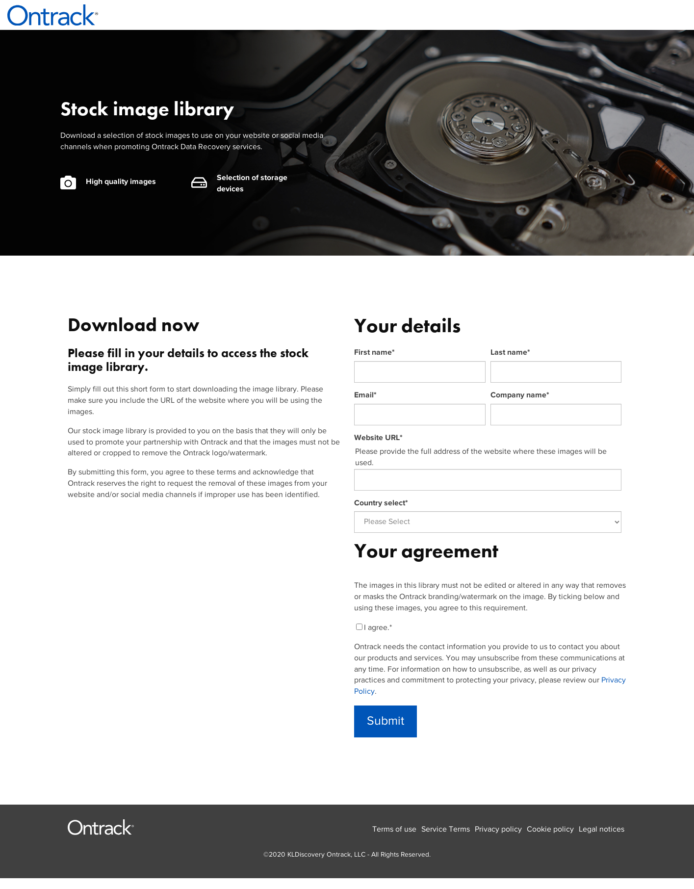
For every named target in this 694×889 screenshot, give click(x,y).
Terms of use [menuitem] (394, 830)
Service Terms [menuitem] (445, 830)
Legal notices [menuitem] (601, 830)
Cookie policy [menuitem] (550, 830)
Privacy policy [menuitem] (498, 830)
